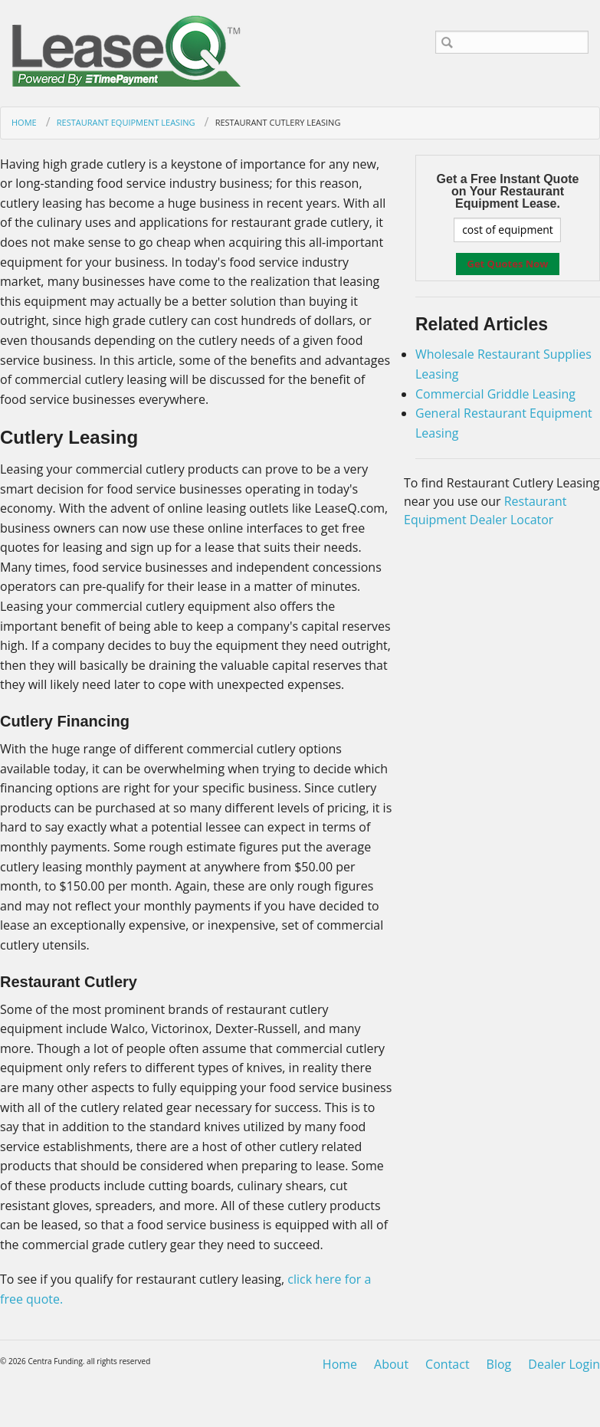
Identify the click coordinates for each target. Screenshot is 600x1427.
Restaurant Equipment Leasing (126, 122)
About (391, 1364)
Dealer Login (564, 1364)
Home (24, 122)
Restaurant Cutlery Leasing (278, 122)
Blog (499, 1364)
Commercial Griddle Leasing (495, 393)
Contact (447, 1364)
